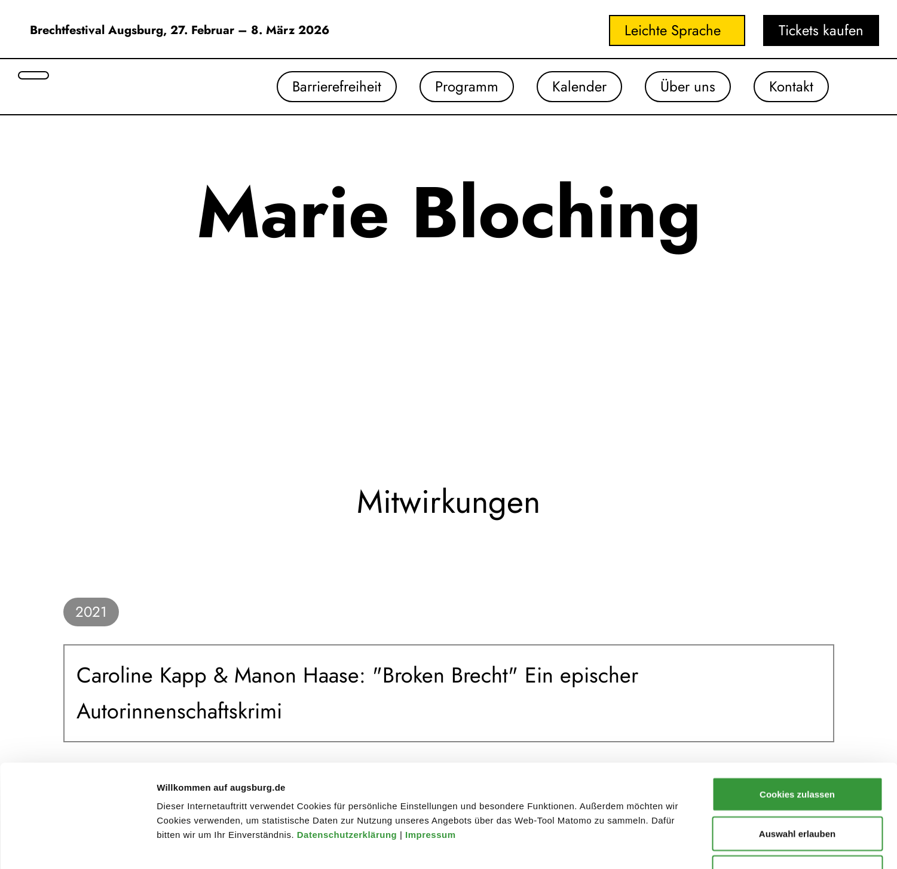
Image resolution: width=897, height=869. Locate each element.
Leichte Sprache (672, 30)
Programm (466, 86)
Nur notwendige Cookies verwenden (797, 783)
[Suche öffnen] (33, 75)
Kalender (579, 86)
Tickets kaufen (821, 30)
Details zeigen (635, 845)
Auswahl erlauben (797, 737)
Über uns (687, 86)
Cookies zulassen (797, 698)
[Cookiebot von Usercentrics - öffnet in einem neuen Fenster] (77, 846)
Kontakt (791, 86)
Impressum (431, 738)
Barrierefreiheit (336, 86)
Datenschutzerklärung (348, 738)
